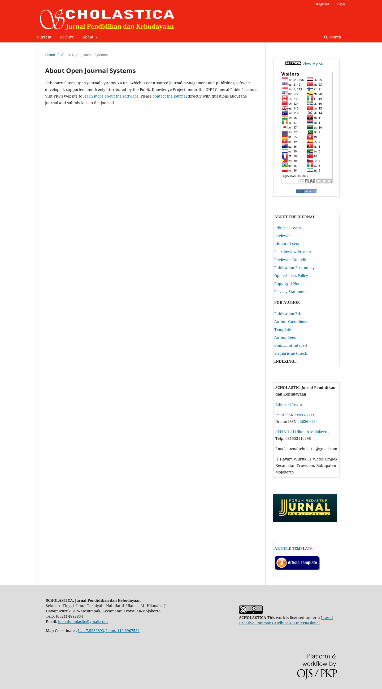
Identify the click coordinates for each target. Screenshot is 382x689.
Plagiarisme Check (290, 353)
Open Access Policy (291, 275)
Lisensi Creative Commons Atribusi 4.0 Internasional (286, 620)
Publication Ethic (289, 313)
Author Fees (285, 337)
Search (332, 37)
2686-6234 (309, 421)
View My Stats (314, 63)
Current (44, 37)
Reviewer (282, 235)
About (88, 37)
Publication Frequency (294, 267)
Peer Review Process (292, 251)
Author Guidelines (290, 321)
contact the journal (170, 96)
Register (322, 4)
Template (282, 329)
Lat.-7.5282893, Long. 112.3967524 (109, 630)
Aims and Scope (288, 243)
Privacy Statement (290, 291)
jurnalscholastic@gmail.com (83, 621)
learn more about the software (110, 96)
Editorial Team (287, 227)
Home (50, 54)
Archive (67, 37)
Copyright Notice (289, 283)
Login (340, 4)
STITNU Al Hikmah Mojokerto (301, 431)
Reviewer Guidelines (292, 259)
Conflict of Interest (290, 345)
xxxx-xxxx (306, 414)
